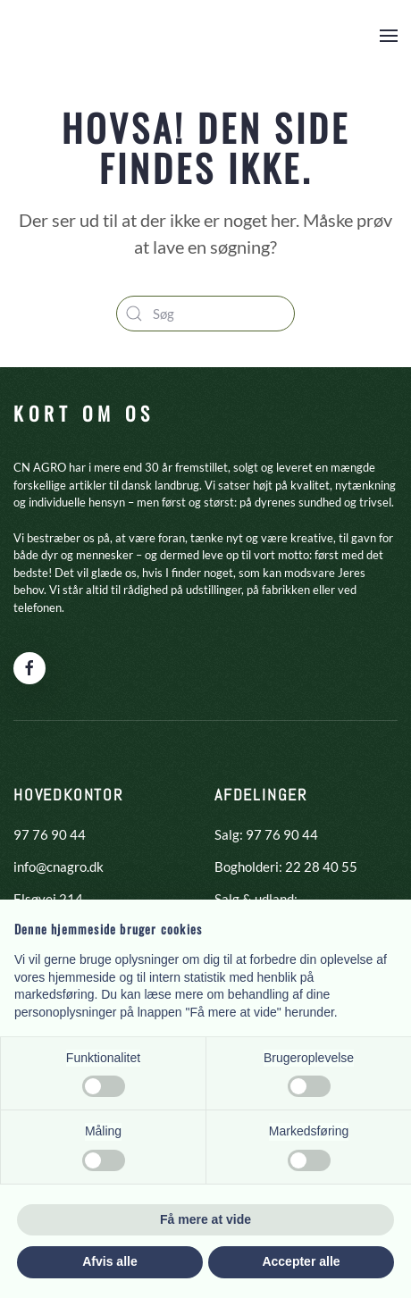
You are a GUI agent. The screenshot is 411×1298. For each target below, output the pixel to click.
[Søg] (205, 313)
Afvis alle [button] (109, 1261)
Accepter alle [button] (301, 1261)
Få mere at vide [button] (205, 1219)
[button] (389, 35)
